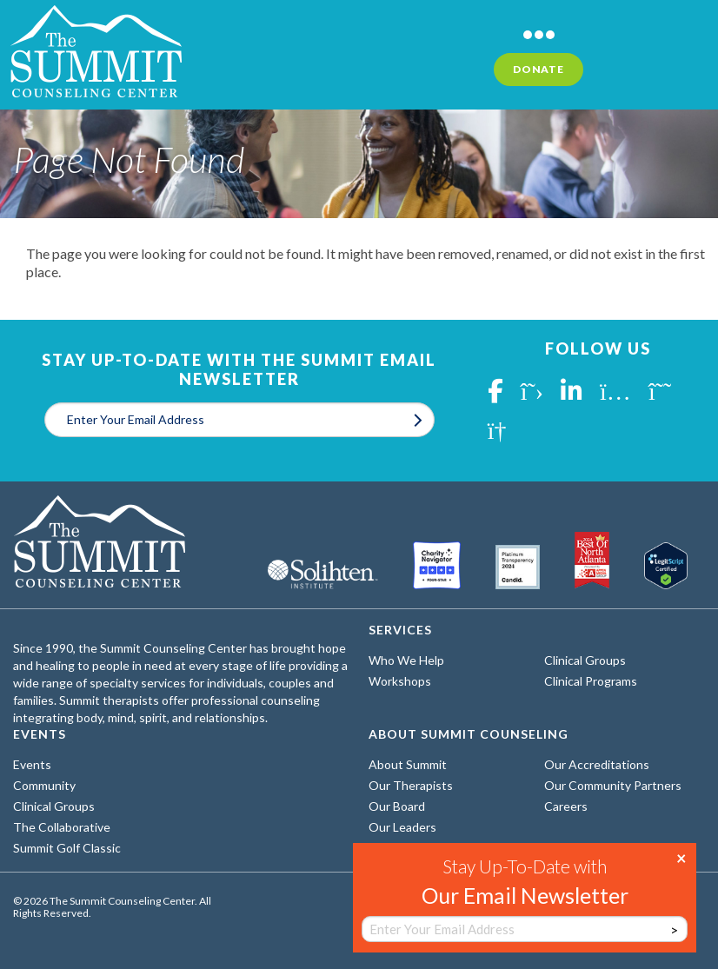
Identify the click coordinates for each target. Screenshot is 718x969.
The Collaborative (61, 827)
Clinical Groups (585, 660)
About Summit (408, 764)
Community (44, 785)
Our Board (397, 806)
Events (32, 764)
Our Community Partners (612, 785)
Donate (538, 69)
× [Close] (681, 857)
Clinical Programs (590, 681)
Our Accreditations (596, 764)
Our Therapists (411, 785)
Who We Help (406, 660)
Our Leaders (402, 827)
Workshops (400, 681)
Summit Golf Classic (67, 847)
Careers (566, 806)
